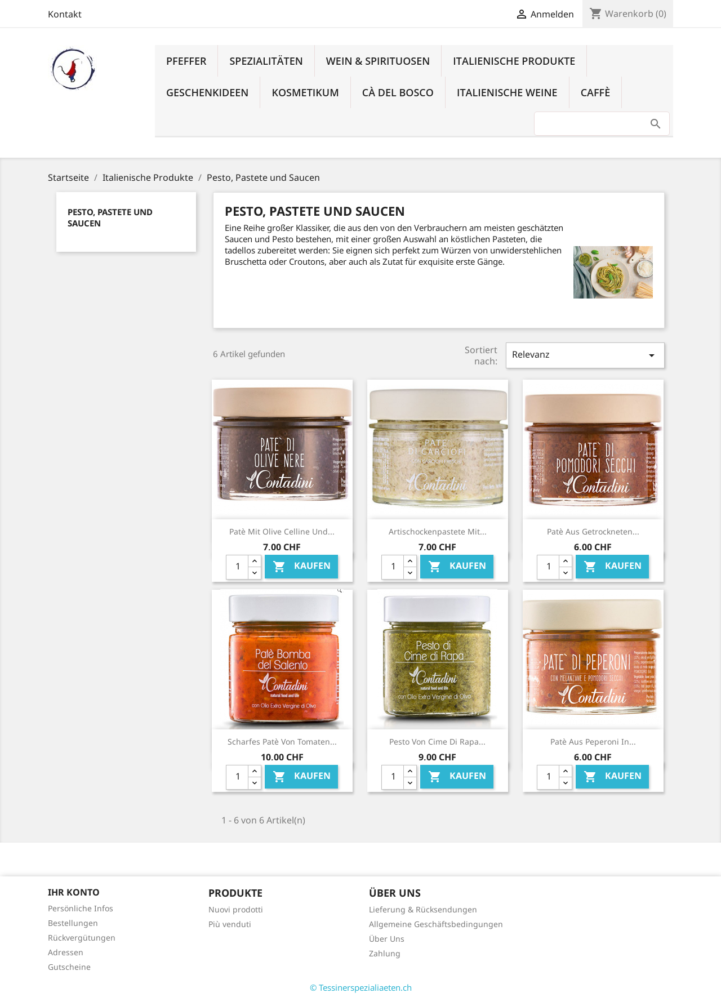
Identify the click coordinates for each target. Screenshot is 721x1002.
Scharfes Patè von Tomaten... (282, 741)
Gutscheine (69, 966)
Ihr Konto (74, 892)
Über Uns (386, 938)
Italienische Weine (507, 92)
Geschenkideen (207, 92)
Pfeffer (186, 61)
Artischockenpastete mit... (438, 531)
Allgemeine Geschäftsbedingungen (436, 924)
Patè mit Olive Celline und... (282, 531)
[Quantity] (237, 567)
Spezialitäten (265, 61)
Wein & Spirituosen (378, 61)
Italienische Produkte (514, 61)
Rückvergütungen (81, 937)
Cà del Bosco (398, 92)
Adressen (65, 952)
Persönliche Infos (80, 908)
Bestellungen (73, 923)
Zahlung (384, 953)
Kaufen (302, 566)
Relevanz (585, 355)
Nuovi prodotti (235, 909)
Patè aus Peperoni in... (593, 741)
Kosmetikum (305, 92)
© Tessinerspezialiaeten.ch (361, 987)
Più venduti (229, 924)
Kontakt (65, 14)
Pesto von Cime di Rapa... (437, 741)
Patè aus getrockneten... (593, 531)
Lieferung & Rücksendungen (423, 909)
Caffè (596, 92)
